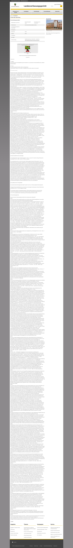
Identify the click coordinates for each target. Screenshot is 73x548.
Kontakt (41, 545)
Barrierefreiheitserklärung (48, 545)
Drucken (14, 542)
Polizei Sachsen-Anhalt (27, 535)
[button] (15, 0)
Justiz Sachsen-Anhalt (27, 533)
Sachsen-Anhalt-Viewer (14, 533)
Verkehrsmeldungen (14, 535)
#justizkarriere (39, 531)
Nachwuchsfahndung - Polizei (42, 529)
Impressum (55, 545)
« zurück (12, 521)
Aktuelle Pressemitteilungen (55, 530)
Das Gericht (48, 18)
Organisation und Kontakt (16, 12)
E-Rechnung (12, 529)
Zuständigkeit (26, 11)
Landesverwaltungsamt (28, 537)
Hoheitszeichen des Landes (55, 532)
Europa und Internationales (28, 531)
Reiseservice (13, 531)
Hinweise (31, 545)
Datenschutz (57, 11)
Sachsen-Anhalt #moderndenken (42, 527)
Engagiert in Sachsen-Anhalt (15, 527)
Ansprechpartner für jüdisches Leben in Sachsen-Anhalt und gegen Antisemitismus (30, 528)
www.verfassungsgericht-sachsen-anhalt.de (32, 40)
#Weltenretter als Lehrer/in (41, 533)
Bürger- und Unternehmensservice (56, 534)
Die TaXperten (39, 535)
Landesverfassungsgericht (35, 6)
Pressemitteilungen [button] (47, 11)
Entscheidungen (36, 11)
